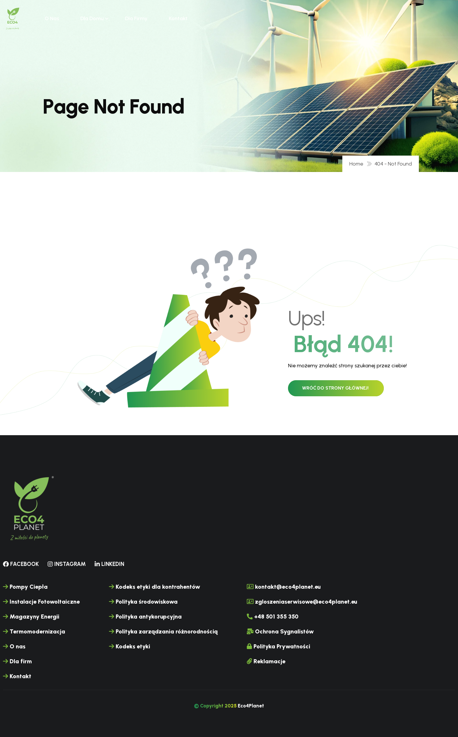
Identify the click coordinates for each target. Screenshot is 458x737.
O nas (52, 18)
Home (357, 164)
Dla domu (92, 18)
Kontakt (178, 18)
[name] (13, 18)
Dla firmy (136, 18)
